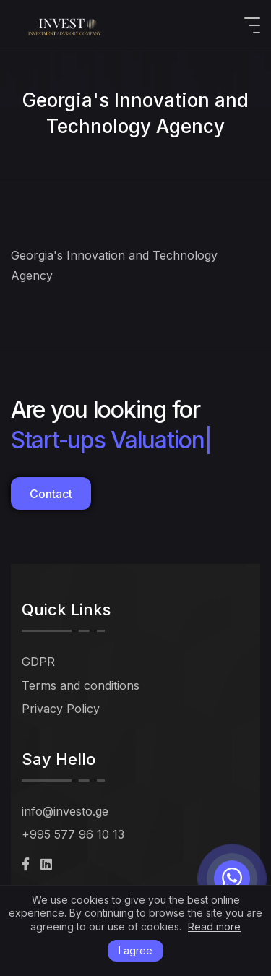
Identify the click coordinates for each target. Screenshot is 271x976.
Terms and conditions (80, 685)
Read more (214, 927)
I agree (135, 950)
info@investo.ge (65, 811)
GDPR (38, 661)
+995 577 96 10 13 (73, 834)
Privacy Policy (61, 708)
